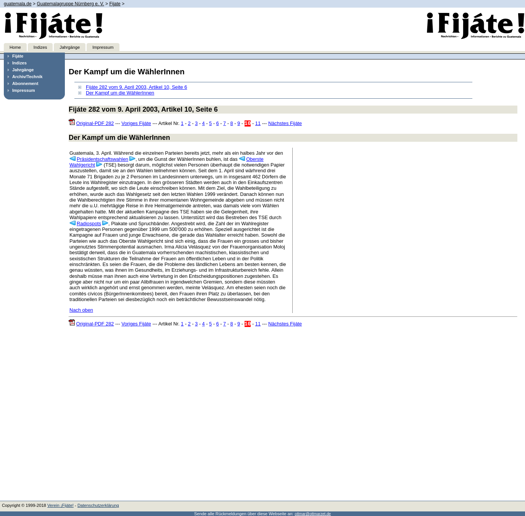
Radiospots (89, 223)
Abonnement (25, 83)
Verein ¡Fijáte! (60, 505)
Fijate (114, 3)
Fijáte (17, 56)
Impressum (102, 47)
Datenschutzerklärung (98, 505)
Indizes (40, 47)
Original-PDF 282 (95, 123)
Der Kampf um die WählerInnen (120, 93)
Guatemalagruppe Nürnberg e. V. (70, 3)
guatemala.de (18, 3)
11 (258, 123)
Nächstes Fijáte (285, 123)
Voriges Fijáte (136, 123)
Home (15, 47)
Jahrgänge (70, 47)
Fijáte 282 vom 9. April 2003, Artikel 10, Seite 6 (136, 87)
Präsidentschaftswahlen (102, 159)
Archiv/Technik (27, 76)
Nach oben (81, 310)
